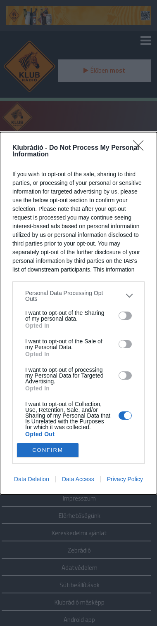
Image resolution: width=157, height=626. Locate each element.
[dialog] (78, 313)
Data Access (78, 479)
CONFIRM (47, 450)
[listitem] (78, 296)
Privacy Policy (125, 479)
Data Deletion (31, 479)
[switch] (125, 316)
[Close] (141, 148)
